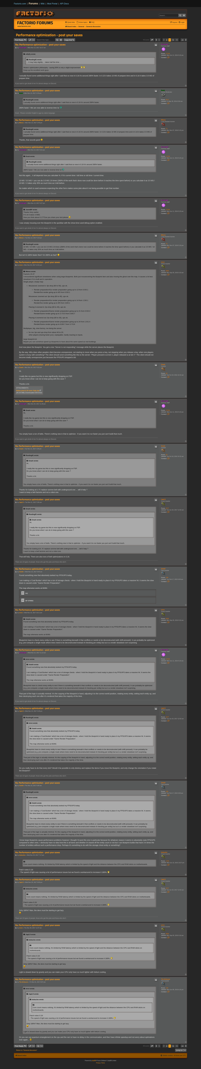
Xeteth (163, 569)
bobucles (164, 852)
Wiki (43, 3)
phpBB (94, 1060)
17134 (168, 53)
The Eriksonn (165, 979)
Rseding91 (164, 44)
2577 (167, 508)
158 (167, 577)
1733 (167, 861)
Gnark (163, 364)
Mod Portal (52, 3)
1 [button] (159, 40)
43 (166, 373)
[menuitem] (81, 22)
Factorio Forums (35, 23)
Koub (163, 90)
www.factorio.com (24, 26)
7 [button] (163, 40)
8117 (167, 99)
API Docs (64, 3)
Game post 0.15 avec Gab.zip (27, 391)
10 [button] (173, 40)
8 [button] (166, 40)
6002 (167, 271)
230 (167, 988)
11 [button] (177, 40)
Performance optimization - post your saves (49, 35)
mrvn (163, 262)
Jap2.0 (163, 499)
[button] (152, 39)
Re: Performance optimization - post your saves (40, 44)
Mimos (163, 120)
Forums (33, 3)
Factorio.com (20, 3)
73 (166, 128)
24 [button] (182, 40)
